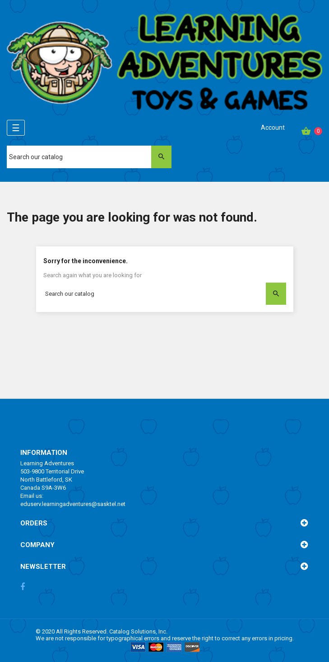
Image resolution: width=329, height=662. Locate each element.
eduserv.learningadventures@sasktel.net (72, 504)
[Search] (89, 157)
